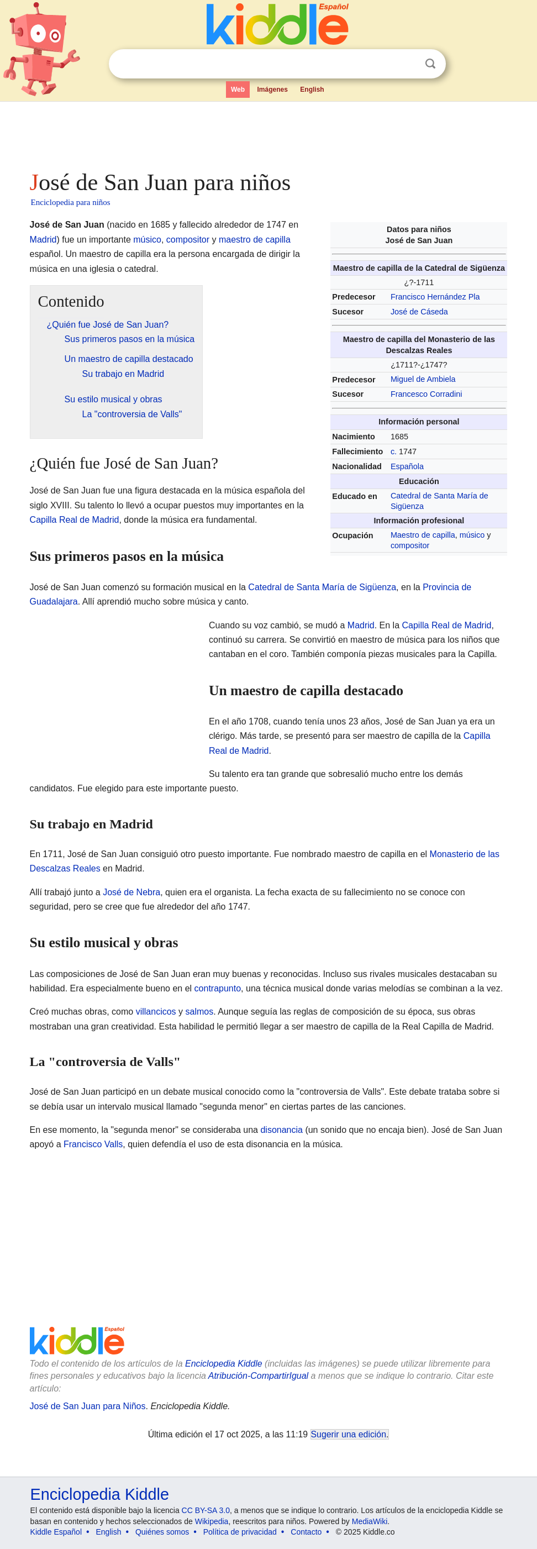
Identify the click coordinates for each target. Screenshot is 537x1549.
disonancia (281, 1130)
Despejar (407, 64)
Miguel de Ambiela (423, 379)
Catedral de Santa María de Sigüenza (322, 587)
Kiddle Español (56, 1531)
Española (407, 466)
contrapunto (217, 988)
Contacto (306, 1531)
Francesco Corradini (426, 394)
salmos (199, 1011)
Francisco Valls (93, 1144)
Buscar (430, 63)
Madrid (43, 239)
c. (394, 451)
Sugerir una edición (348, 1434)
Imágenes (272, 89)
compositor (410, 545)
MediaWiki (370, 1521)
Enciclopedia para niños (70, 202)
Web (238, 89)
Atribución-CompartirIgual (258, 1375)
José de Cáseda (419, 311)
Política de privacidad (240, 1531)
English (312, 89)
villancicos (156, 1011)
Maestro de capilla (423, 535)
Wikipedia (212, 1521)
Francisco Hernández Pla (435, 296)
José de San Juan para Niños (88, 1406)
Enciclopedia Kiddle (223, 1363)
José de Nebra (131, 892)
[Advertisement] (269, 132)
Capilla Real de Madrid (74, 519)
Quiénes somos (162, 1531)
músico (472, 535)
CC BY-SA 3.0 (206, 1510)
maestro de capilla (255, 239)
